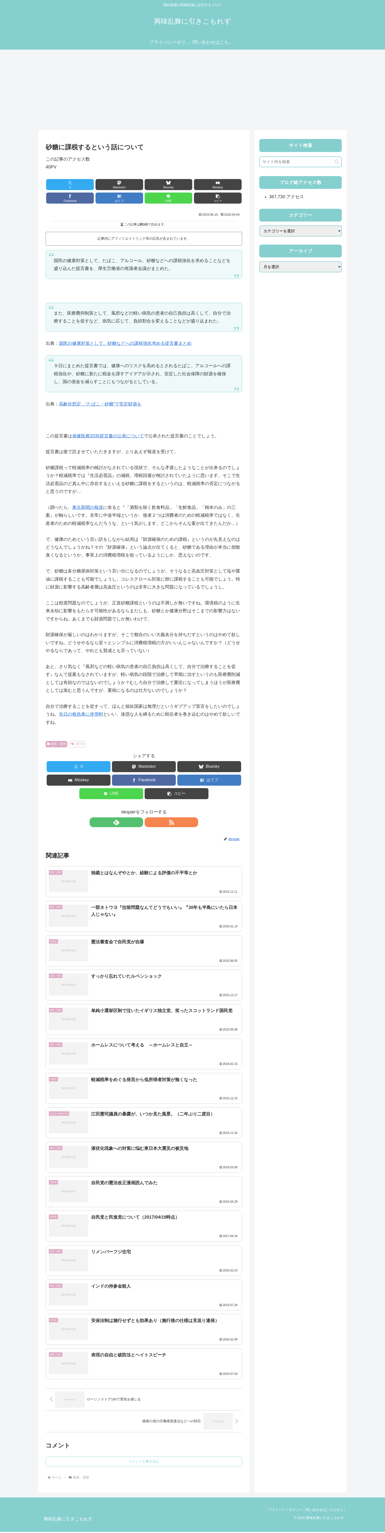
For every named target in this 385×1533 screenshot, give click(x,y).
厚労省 (77, 744)
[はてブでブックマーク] (226, 184)
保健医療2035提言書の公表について (108, 435)
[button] (160, 198)
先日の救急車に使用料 (81, 714)
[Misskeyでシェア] (160, 184)
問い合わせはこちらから (323, 1511)
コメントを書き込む (143, 1463)
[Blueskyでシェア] (127, 184)
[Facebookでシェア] (193, 184)
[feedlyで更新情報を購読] (138, 822)
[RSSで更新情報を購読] (149, 822)
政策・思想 (56, 744)
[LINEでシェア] (127, 198)
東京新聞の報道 (87, 507)
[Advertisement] (192, 90)
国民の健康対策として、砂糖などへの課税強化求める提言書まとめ (125, 343)
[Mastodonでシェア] (94, 184)
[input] (300, 161)
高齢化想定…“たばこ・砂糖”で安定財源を (100, 404)
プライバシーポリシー (282, 1511)
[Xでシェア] (61, 184)
